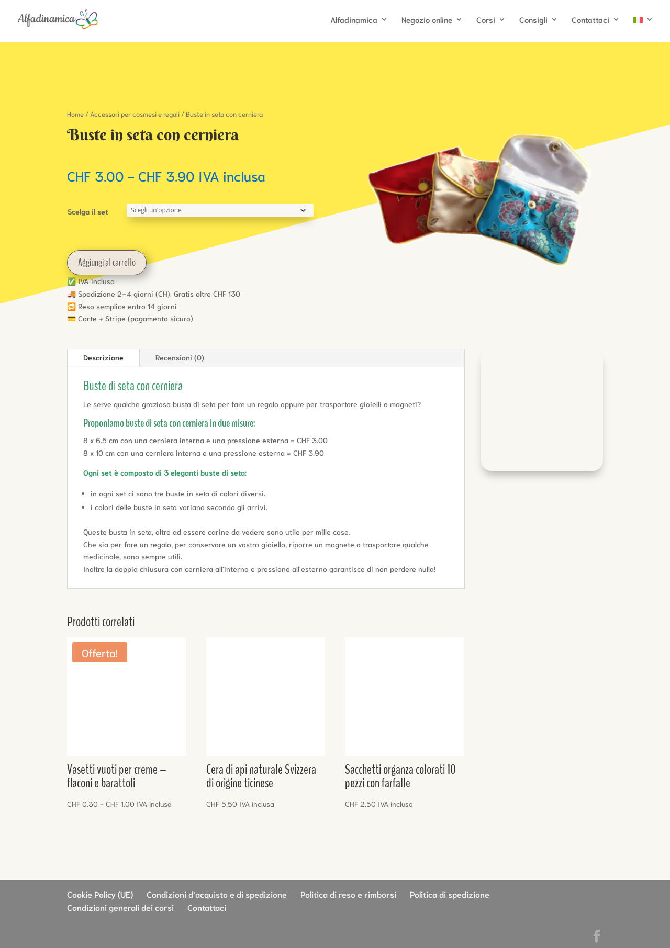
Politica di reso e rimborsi (348, 893)
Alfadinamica (353, 20)
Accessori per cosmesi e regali (135, 113)
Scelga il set (88, 211)
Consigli (533, 20)
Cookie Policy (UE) (100, 893)
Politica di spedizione (449, 893)
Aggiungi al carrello (107, 262)
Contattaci (590, 20)
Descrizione (103, 357)
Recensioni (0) (179, 357)
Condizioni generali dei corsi (120, 906)
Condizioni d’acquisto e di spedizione (217, 893)
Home (75, 113)
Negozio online (426, 20)
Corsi (485, 20)
